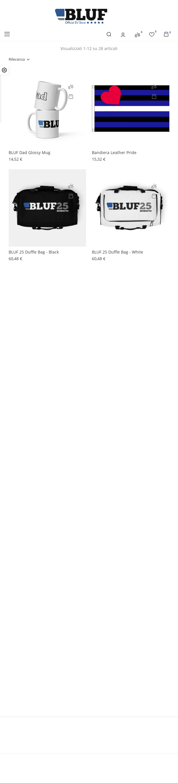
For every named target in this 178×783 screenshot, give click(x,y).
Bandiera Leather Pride (114, 152)
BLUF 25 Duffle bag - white (117, 252)
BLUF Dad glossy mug (29, 152)
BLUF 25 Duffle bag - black (34, 252)
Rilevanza (17, 59)
